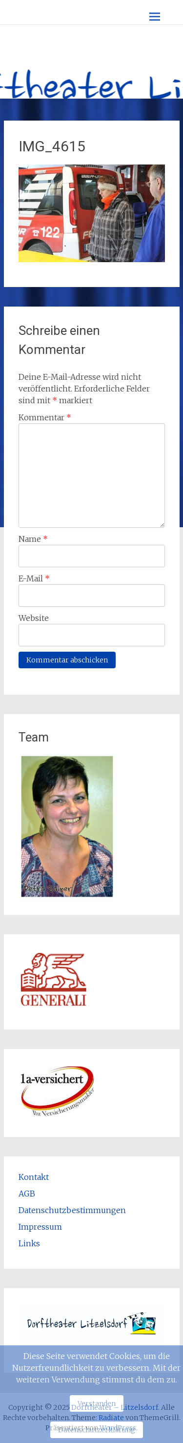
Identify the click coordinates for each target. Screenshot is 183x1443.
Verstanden (97, 1403)
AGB (27, 1193)
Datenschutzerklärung (96, 1429)
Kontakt (34, 1177)
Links (29, 1243)
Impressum (40, 1227)
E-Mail (34, 578)
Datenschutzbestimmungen (72, 1210)
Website (34, 618)
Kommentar (45, 417)
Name (33, 539)
